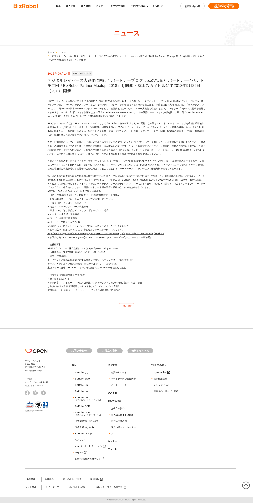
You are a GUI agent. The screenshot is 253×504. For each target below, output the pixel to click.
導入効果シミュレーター (123, 428)
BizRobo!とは (82, 373)
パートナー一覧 (119, 386)
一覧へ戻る (126, 306)
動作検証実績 (160, 380)
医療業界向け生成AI (85, 428)
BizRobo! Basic (82, 380)
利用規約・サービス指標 (166, 392)
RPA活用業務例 (119, 422)
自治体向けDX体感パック (88, 460)
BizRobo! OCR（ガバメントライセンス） (88, 414)
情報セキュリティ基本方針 (109, 488)
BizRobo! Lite (81, 386)
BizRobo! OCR (82, 407)
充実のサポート (119, 373)
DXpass (79, 453)
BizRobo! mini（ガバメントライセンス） (88, 400)
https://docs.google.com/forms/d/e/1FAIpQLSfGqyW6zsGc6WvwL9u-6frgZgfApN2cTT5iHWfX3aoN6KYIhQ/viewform (105, 233)
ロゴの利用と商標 (72, 480)
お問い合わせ (192, 6)
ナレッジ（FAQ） (163, 386)
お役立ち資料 (109, 352)
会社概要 (49, 480)
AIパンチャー (81, 441)
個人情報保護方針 (77, 488)
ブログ (114, 435)
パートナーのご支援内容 (123, 380)
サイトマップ (52, 488)
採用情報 (94, 480)
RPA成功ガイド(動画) (122, 416)
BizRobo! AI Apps (83, 435)
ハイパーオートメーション (88, 447)
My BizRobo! (160, 373)
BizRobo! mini (82, 392)
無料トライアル (140, 352)
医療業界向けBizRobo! (86, 422)
